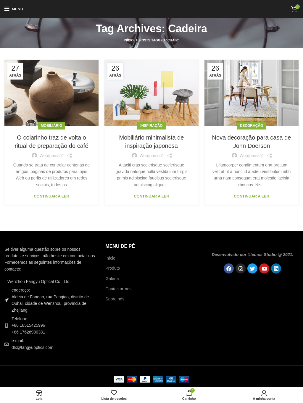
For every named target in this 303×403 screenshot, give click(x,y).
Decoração (251, 126)
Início (129, 40)
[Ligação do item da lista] (50, 325)
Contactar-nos (118, 289)
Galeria (112, 278)
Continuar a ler (51, 196)
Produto (112, 268)
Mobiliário (51, 126)
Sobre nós (114, 299)
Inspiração (151, 126)
